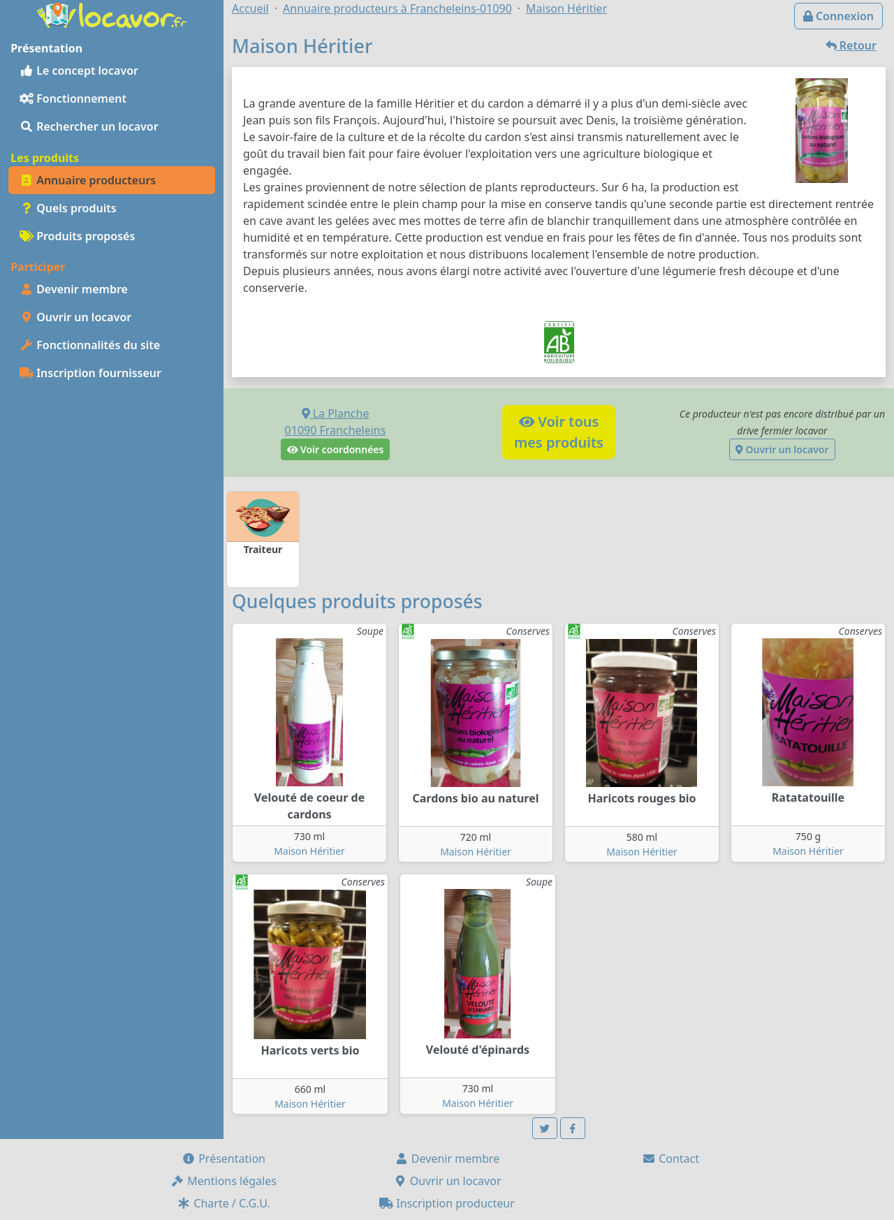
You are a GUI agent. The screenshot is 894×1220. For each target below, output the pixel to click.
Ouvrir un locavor (75, 317)
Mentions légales (223, 1181)
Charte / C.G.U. (223, 1203)
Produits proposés (77, 236)
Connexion (838, 16)
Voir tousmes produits (558, 432)
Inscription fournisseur (90, 373)
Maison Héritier (309, 851)
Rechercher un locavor (89, 126)
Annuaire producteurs (88, 180)
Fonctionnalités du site (90, 345)
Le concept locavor (79, 70)
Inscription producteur (447, 1203)
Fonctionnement (73, 98)
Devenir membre (74, 289)
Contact (670, 1158)
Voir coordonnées (335, 449)
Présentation (223, 1158)
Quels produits (68, 208)
